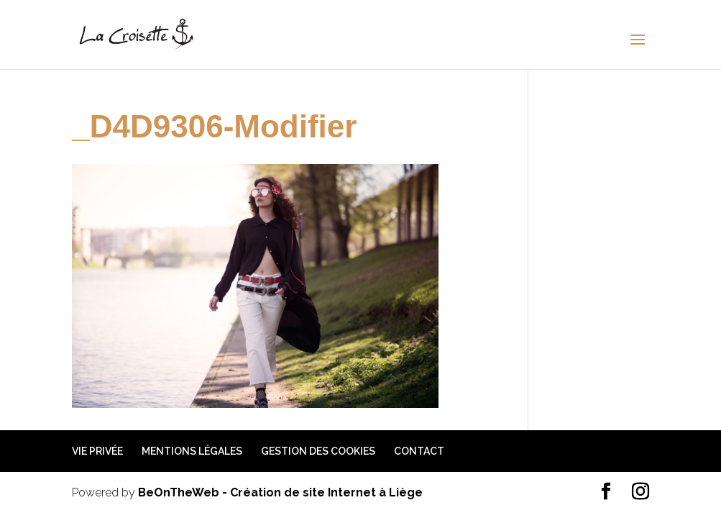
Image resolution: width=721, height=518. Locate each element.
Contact (419, 451)
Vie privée (97, 451)
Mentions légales (192, 451)
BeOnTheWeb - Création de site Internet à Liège (280, 492)
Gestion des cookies (318, 451)
